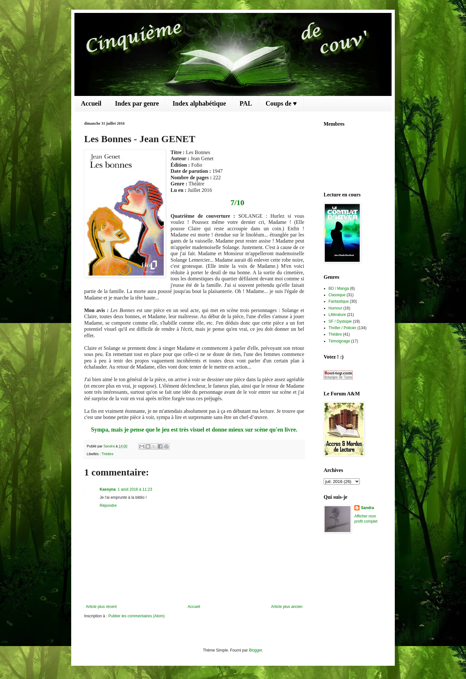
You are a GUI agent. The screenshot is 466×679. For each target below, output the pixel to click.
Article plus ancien (287, 606)
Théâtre (107, 454)
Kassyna (108, 489)
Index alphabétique (199, 103)
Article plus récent (101, 606)
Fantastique (338, 301)
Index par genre (137, 103)
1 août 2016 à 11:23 (134, 489)
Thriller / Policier (342, 328)
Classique (337, 295)
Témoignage (339, 341)
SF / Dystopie (340, 321)
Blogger (255, 650)
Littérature (337, 314)
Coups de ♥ (281, 103)
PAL (245, 103)
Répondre (108, 505)
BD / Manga (338, 288)
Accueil (91, 103)
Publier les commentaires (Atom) (136, 616)
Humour (335, 308)
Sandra (367, 508)
